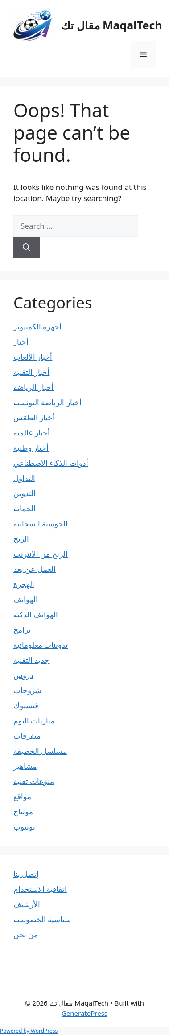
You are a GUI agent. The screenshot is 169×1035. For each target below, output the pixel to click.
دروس (23, 675)
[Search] (26, 247)
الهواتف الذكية (35, 614)
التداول (24, 478)
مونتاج (23, 811)
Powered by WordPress (29, 1031)
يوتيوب (24, 826)
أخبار (21, 342)
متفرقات (27, 736)
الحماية (24, 508)
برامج (22, 629)
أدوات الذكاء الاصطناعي (50, 463)
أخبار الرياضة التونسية (47, 402)
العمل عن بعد (34, 569)
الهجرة (23, 584)
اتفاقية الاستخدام (40, 889)
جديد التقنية (31, 660)
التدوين (24, 493)
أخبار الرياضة (33, 387)
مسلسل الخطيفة (40, 751)
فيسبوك (25, 705)
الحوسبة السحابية (40, 523)
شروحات (27, 690)
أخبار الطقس (34, 417)
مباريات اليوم (33, 720)
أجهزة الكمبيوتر (37, 326)
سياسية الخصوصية (42, 919)
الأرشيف (26, 904)
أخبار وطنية (31, 448)
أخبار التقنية (31, 372)
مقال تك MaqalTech (111, 25)
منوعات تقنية (33, 781)
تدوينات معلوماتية (40, 645)
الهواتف (25, 599)
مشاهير (25, 766)
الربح (21, 539)
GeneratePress (84, 1013)
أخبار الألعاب (32, 357)
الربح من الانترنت (40, 554)
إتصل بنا (26, 874)
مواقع (22, 796)
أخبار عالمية (31, 432)
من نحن (25, 934)
